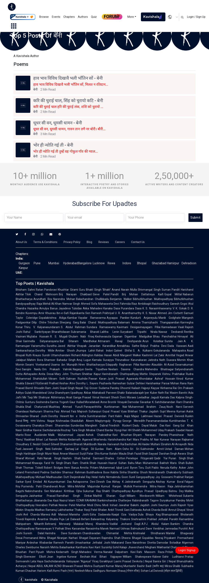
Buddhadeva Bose (98, 472)
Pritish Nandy (174, 552)
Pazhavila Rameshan (112, 383)
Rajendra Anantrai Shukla (41, 519)
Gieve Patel (101, 294)
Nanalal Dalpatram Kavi (119, 552)
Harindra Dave (56, 533)
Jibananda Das (42, 500)
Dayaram (95, 537)
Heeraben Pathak (47, 505)
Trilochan (53, 322)
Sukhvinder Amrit (152, 448)
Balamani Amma (129, 322)
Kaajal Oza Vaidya (124, 514)
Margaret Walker (130, 355)
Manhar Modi (84, 505)
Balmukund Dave (141, 528)
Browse (44, 16)
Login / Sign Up (196, 16)
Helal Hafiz (98, 477)
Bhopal (141, 263)
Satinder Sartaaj (63, 448)
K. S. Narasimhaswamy (157, 308)
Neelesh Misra (83, 570)
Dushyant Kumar (103, 566)
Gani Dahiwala (133, 509)
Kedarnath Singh (67, 552)
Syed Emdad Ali (36, 481)
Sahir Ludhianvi (173, 556)
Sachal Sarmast (93, 458)
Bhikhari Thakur (138, 411)
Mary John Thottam (68, 374)
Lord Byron (130, 467)
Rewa (111, 263)
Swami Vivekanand (37, 364)
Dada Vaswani (177, 345)
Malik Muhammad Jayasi (66, 434)
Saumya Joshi (167, 505)
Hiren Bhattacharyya (91, 364)
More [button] (130, 16)
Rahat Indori (104, 350)
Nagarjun (78, 369)
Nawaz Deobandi (171, 331)
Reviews (103, 242)
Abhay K (118, 481)
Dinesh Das (103, 481)
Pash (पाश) (67, 570)
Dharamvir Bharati (71, 444)
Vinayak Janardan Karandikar (96, 345)
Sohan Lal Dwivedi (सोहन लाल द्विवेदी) (162, 570)
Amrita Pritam (89, 467)
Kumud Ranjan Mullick (116, 486)
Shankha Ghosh (138, 472)
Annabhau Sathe (128, 345)
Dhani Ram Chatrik (76, 463)
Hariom (41, 570)
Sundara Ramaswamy (101, 327)
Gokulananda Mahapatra (169, 350)
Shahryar (44, 397)
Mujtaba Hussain (38, 336)
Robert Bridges (53, 467)
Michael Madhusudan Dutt (52, 477)
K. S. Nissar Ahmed (154, 313)
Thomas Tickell (33, 467)
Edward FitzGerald (36, 383)
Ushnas (125, 528)
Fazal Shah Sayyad (146, 453)
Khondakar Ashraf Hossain (157, 378)
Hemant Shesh (109, 397)
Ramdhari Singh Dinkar (74, 495)
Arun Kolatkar (153, 341)
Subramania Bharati (85, 331)
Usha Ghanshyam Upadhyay (65, 392)
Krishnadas (62, 420)
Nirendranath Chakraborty (165, 472)
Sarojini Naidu (31, 369)
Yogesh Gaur (67, 402)
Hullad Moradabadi (88, 402)
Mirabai (90, 430)
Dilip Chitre (39, 322)
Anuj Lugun (84, 359)
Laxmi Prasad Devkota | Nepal (133, 561)
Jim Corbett (175, 313)
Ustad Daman (174, 448)
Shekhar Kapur (91, 374)
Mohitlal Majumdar (87, 486)
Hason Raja (165, 486)
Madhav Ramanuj (46, 509)
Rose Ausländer (36, 434)
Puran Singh (177, 458)
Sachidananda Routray (56, 430)
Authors (83, 16)
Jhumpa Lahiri (85, 350)
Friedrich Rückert (120, 425)
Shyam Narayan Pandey (150, 434)
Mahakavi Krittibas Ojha (66, 491)
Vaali (181, 327)
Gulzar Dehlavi (136, 383)
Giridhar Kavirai (32, 430)
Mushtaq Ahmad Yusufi (66, 406)
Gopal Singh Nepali (71, 388)
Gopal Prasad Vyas (114, 411)
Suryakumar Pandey (172, 500)
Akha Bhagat (47, 537)
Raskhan (29, 439)
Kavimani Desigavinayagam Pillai (138, 327)
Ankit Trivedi (115, 509)
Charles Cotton (115, 458)
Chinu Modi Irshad (105, 505)
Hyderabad (70, 263)
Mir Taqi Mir (30, 397)
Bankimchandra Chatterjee (114, 500)
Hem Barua (71, 467)
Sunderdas (77, 425)
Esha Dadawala (100, 514)
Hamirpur (173, 263)
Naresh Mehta (58, 439)
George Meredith (134, 420)
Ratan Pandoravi (46, 289)
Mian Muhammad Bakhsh (152, 463)
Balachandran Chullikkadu (92, 299)
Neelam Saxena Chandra (126, 369)
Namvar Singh (71, 303)
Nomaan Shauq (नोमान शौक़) (123, 570)
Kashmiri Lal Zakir (153, 355)
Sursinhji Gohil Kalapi (114, 547)
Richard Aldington (82, 355)
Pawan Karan (97, 378)
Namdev (145, 364)
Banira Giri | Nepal (164, 561)
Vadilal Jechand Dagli (125, 523)
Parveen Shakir (115, 392)
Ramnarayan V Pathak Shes (53, 528)
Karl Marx (133, 439)
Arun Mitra (66, 486)
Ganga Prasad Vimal (86, 397)
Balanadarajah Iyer (137, 392)
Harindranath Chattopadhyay (120, 374)
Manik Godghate (170, 317)
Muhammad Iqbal (110, 467)
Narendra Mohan (64, 299)
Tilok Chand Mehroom (41, 294)
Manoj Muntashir (125, 566)
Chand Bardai (104, 430)
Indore (126, 263)
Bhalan (102, 509)
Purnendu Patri (31, 486)
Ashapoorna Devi (84, 481)
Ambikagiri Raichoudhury (153, 303)
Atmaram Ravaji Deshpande (119, 341)
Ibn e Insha (78, 416)
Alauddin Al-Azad (162, 364)
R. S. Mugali (59, 336)
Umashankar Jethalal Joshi (92, 542)
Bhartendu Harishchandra (110, 439)
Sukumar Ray (92, 491)
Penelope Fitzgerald (139, 458)
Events (56, 16)
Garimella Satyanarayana (41, 341)
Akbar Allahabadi (94, 392)
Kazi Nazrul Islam (64, 500)
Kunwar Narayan (170, 439)
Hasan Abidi (111, 355)
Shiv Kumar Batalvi (106, 453)
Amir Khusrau (47, 313)
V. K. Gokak (180, 308)
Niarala (102, 444)
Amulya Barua (48, 308)
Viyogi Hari (120, 430)
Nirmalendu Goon (117, 477)
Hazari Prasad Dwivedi (169, 416)
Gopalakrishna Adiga (52, 317)
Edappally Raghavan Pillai (122, 364)
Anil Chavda (31, 514)
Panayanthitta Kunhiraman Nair (105, 406)
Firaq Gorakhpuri (102, 561)
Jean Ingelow (56, 556)
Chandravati (50, 486)
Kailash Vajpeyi (141, 388)
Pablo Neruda (160, 467)
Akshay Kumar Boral (170, 481)
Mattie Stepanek (150, 374)
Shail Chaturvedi (36, 406)
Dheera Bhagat (131, 537)
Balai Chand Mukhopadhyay (98, 322)
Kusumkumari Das (60, 481)
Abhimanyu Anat (61, 397)
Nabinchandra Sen (37, 491)
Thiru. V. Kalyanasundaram (42, 327)
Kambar (72, 317)
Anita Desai (46, 374)
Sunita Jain (174, 341)
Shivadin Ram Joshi (46, 388)
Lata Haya (37, 561)
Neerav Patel (67, 505)
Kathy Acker (178, 467)
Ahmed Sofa (89, 303)
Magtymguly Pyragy (108, 420)
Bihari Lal (42, 439)
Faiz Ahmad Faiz (65, 411)
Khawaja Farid (41, 463)
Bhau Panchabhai (165, 336)
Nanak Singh (52, 458)
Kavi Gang (172, 425)
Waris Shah (177, 463)
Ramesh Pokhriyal (102, 313)
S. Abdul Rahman (73, 327)
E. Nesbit (35, 444)
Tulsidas (77, 308)
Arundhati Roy (42, 299)
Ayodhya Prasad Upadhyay (150, 491)
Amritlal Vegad (174, 355)
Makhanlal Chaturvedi (170, 547)
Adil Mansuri (59, 514)
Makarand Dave (121, 542)
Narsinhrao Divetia (144, 542)
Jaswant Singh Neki (36, 448)
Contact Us (138, 242)
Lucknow (99, 263)
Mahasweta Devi (108, 303)
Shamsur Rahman (73, 472)
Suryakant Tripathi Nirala (139, 331)
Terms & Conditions (45, 242)
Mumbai (53, 263)
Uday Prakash (166, 430)
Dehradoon (188, 263)
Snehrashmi (138, 519)
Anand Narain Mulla (124, 289)
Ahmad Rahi (34, 458)
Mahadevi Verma (90, 552)
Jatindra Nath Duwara (162, 359)
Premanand (30, 537)
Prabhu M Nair (149, 439)
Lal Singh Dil (84, 448)
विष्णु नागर (29, 420)
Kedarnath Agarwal (80, 439)
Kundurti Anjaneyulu (144, 317)
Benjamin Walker (121, 299)
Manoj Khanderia (97, 523)
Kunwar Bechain (78, 556)
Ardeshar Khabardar (39, 542)
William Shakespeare (137, 556)
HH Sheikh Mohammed (142, 430)
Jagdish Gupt (157, 411)
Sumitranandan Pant (100, 416)
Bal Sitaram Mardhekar (78, 341)
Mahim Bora (35, 359)
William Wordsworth (140, 495)
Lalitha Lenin (109, 331)
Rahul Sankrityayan (37, 331)
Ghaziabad (159, 263)
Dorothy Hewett (58, 416)
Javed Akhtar (67, 345)
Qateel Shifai (123, 350)
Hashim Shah (71, 458)
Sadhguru (99, 570)
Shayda (29, 509)
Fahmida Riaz (128, 303)
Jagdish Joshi (148, 505)
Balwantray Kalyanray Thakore (110, 519)
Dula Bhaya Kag (149, 514)
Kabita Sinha (119, 472)
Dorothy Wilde (44, 350)
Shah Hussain (98, 463)
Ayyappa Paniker (118, 317)
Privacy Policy (72, 242)
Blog (89, 242)
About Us (21, 242)
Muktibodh (90, 444)
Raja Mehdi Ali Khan (49, 303)
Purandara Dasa (131, 308)
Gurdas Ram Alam (108, 448)
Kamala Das (167, 397)
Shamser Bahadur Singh (60, 359)
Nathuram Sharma (41, 411)
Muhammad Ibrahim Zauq (147, 406)
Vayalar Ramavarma (92, 317)
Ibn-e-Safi (63, 313)
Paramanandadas (157, 420)
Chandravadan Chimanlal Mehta (107, 533)
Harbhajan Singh (34, 453)
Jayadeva (65, 308)
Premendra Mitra (144, 486)
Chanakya (38, 425)
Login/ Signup (186, 550)
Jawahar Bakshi (128, 505)
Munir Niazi (52, 453)
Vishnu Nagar (46, 420)
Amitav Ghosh (65, 350)
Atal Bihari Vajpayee (106, 556)
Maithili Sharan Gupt (109, 495)
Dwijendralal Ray (80, 477)
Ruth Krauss (33, 355)
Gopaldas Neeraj (152, 537)
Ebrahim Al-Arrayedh (174, 444)
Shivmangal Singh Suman (154, 289)
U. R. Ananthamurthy (128, 313)
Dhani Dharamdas (57, 425)
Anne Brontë (108, 402)
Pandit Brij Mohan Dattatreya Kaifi (137, 294)
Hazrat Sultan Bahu (121, 463)
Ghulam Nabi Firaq (81, 336)
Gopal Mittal (173, 294)
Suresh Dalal (33, 533)
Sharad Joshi (38, 416)
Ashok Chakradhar (99, 434)
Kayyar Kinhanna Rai (164, 388)
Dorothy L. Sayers (87, 383)
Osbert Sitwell (50, 444)
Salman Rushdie (77, 378)
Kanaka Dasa (111, 308)
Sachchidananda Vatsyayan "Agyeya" (67, 561)
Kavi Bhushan (122, 434)
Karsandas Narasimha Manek (90, 528)
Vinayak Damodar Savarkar (134, 402)
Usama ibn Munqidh (64, 364)
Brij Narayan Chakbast (75, 294)
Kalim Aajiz (122, 416)
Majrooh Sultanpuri (89, 411)
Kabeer (156, 556)
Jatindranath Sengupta (140, 481)
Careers (120, 242)
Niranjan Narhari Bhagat (72, 537)
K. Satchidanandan (163, 402)
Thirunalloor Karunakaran (131, 359)
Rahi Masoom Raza (150, 552)
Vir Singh (57, 463)
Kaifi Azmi (53, 570)
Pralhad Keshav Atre (62, 383)
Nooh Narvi (174, 406)
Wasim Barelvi (178, 392)
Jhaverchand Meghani (142, 547)
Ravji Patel (90, 509)
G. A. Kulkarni (143, 350)
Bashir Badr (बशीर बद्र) (150, 566)
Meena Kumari (176, 411)
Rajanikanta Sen (80, 313)
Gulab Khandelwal (36, 392)
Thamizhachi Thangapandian (160, 322)
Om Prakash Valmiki (57, 369)
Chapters (69, 16)
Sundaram (74, 533)
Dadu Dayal (141, 425)
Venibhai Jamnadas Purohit (170, 528)
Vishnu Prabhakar (173, 374)
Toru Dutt (144, 467)
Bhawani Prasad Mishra (77, 566)
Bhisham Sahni (25, 289)
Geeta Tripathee (96, 369)
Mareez (45, 514)
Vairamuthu (38, 345)
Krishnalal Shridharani (149, 533)
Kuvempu (31, 313)
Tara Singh (78, 430)
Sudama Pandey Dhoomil (115, 388)
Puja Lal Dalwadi (69, 519)
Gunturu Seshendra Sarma (41, 402)
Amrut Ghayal (177, 509)
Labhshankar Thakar (70, 509)
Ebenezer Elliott (35, 556)
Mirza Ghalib (172, 566)
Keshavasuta (103, 336)
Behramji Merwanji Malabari (64, 523)
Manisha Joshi (79, 514)
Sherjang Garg (69, 322)
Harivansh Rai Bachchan (122, 444)
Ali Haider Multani (149, 444)
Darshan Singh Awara (172, 453)
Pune (37, 263)
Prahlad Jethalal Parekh (162, 519)
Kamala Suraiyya (103, 359)
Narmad (115, 528)
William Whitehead (169, 495)
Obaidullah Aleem (82, 420)
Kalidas (98, 355)
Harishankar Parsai (157, 383)
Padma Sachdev (50, 472)
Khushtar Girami (68, 289)
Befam (85, 519)
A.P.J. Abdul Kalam (155, 523)
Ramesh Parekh (63, 542)
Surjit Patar (87, 453)
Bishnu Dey (176, 491)
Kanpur (23, 268)
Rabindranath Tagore (145, 500)
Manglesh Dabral (96, 425)
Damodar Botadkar (169, 542)
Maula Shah (126, 453)
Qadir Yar (161, 458)
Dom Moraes (128, 397)
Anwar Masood (69, 453)
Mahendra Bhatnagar (159, 369)
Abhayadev (30, 374)
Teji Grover (91, 388)
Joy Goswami (164, 477)
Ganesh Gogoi (178, 303)
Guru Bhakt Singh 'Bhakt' (95, 289)
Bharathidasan (61, 331)
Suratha (52, 345)
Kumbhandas (177, 420)
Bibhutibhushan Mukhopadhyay (153, 299)
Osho (126, 448)
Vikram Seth (56, 378)
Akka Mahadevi (92, 308)
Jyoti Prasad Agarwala (122, 378)
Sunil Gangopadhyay (142, 477)
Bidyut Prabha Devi (153, 345)
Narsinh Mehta (49, 547)
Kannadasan (169, 327)
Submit (195, 217)
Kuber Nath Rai (159, 392)
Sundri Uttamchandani (56, 355)
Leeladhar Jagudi (148, 397)
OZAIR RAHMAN (86, 500)
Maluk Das (157, 425)
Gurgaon (24, 263)
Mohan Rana (178, 383)
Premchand (32, 472)
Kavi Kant (94, 547)
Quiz (94, 16)
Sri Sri (134, 448)
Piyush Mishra (45, 552)
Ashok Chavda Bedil (155, 509)
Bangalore (85, 263)
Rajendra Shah (111, 537)
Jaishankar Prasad (42, 495)
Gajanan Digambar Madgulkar (132, 336)
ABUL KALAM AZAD (49, 566)
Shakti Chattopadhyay (116, 491)
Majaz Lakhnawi (142, 416)
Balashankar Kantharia (73, 547)
